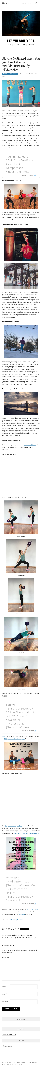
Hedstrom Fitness (30, 445)
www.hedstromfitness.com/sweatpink (26, 833)
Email (4, 994)
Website (5, 1002)
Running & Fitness (10, 74)
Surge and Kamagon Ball (13, 826)
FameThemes (18, 1064)
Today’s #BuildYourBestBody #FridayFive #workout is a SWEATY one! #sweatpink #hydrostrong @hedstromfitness (20, 716)
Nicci (3, 736)
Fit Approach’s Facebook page (14, 739)
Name (4, 987)
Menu (6, 3)
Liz (21, 74)
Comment (5, 957)
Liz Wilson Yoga (21, 41)
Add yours (24, 929)
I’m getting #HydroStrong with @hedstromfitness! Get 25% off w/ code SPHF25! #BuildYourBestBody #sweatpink (21, 889)
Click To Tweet (28, 175)
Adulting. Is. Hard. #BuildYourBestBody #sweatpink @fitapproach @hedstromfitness (19, 164)
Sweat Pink (21, 914)
